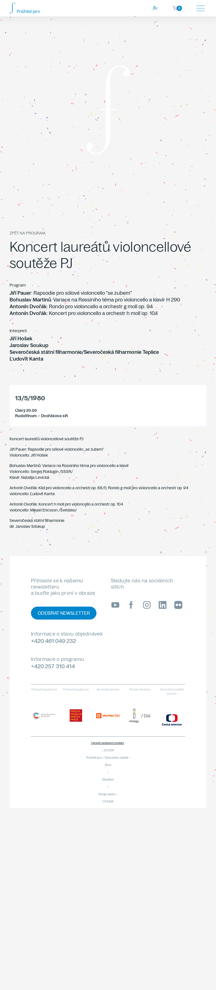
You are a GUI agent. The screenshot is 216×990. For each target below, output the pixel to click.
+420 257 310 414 (53, 666)
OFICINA (108, 801)
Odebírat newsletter (64, 613)
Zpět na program (27, 233)
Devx (108, 765)
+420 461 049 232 (53, 640)
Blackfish (108, 779)
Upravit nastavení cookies (107, 743)
